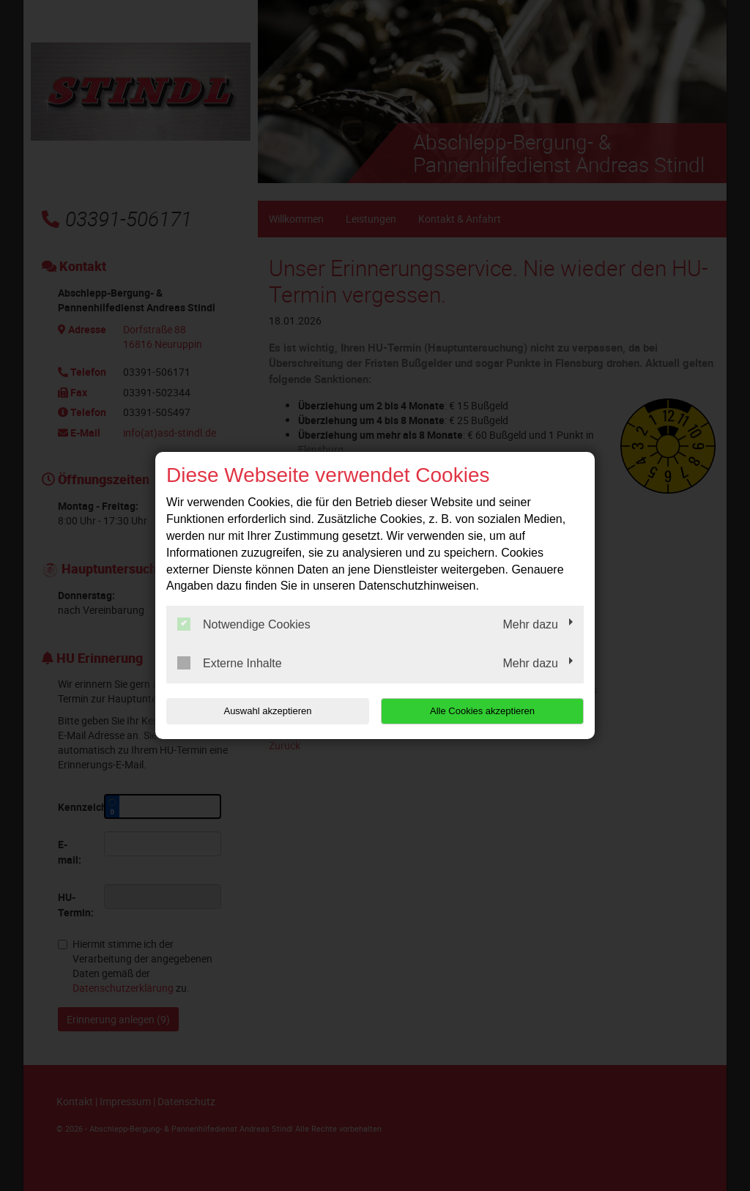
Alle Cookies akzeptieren (489, 710)
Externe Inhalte (229, 662)
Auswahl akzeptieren (260, 710)
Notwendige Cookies (244, 624)
